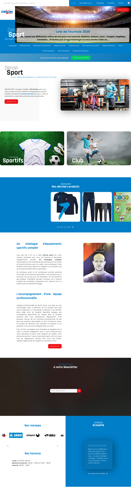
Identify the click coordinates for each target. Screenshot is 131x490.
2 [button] (71, 41)
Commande (100, 3)
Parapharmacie (74, 46)
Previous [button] (8, 446)
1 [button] (68, 41)
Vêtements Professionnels (42, 46)
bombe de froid (27, 94)
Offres (120, 46)
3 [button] (75, 41)
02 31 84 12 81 (107, 10)
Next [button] (57, 446)
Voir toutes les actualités (96, 473)
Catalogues (13, 46)
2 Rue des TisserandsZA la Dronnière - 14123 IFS (19, 3)
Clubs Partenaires (64, 51)
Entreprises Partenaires (81, 51)
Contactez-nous (11, 102)
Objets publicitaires (108, 46)
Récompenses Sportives (90, 46)
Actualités (111, 3)
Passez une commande (81, 58)
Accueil (73, 3)
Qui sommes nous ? (86, 3)
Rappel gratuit (122, 10)
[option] (73, 24)
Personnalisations (49, 51)
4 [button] (78, 41)
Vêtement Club (25, 46)
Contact (121, 3)
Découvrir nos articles (64, 227)
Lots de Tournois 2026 (73, 32)
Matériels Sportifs (59, 46)
